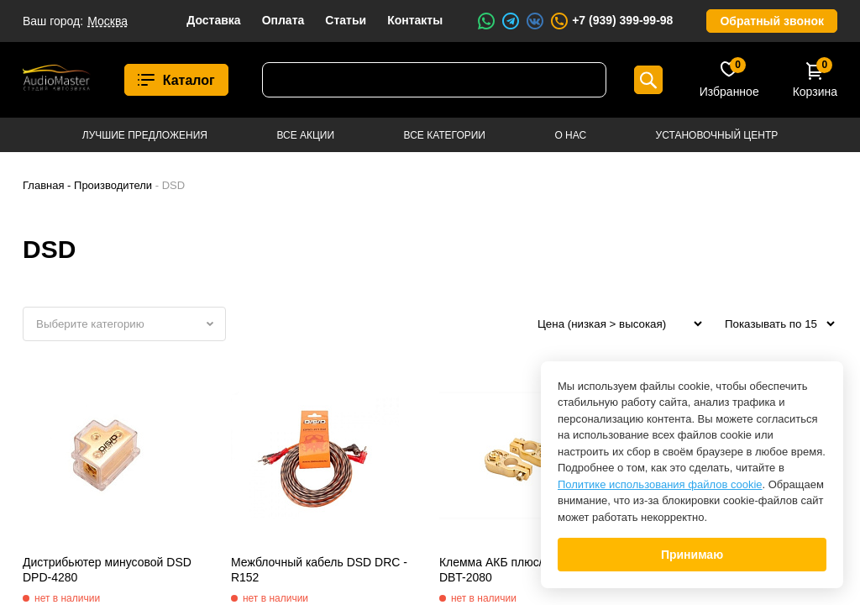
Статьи (345, 20)
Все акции (305, 135)
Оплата (283, 20)
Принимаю (692, 554)
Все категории (444, 135)
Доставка (213, 20)
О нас (570, 135)
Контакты (415, 20)
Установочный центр (717, 135)
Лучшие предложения (144, 135)
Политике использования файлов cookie (660, 484)
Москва (107, 21)
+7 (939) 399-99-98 (611, 21)
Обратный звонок (772, 21)
